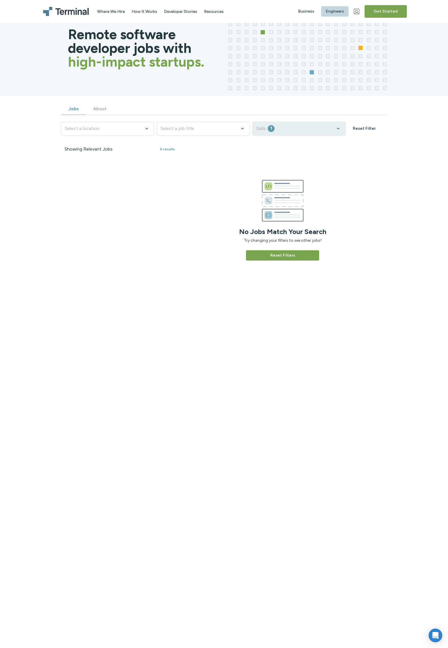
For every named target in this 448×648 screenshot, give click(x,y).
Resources (214, 11)
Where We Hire (111, 11)
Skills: (298, 128)
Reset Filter (364, 128)
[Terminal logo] (67, 11)
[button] (435, 635)
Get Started (386, 11)
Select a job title (203, 128)
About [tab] (100, 108)
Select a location (107, 128)
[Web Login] (357, 11)
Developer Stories (180, 11)
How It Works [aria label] (144, 11)
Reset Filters (282, 255)
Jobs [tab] (73, 108)
